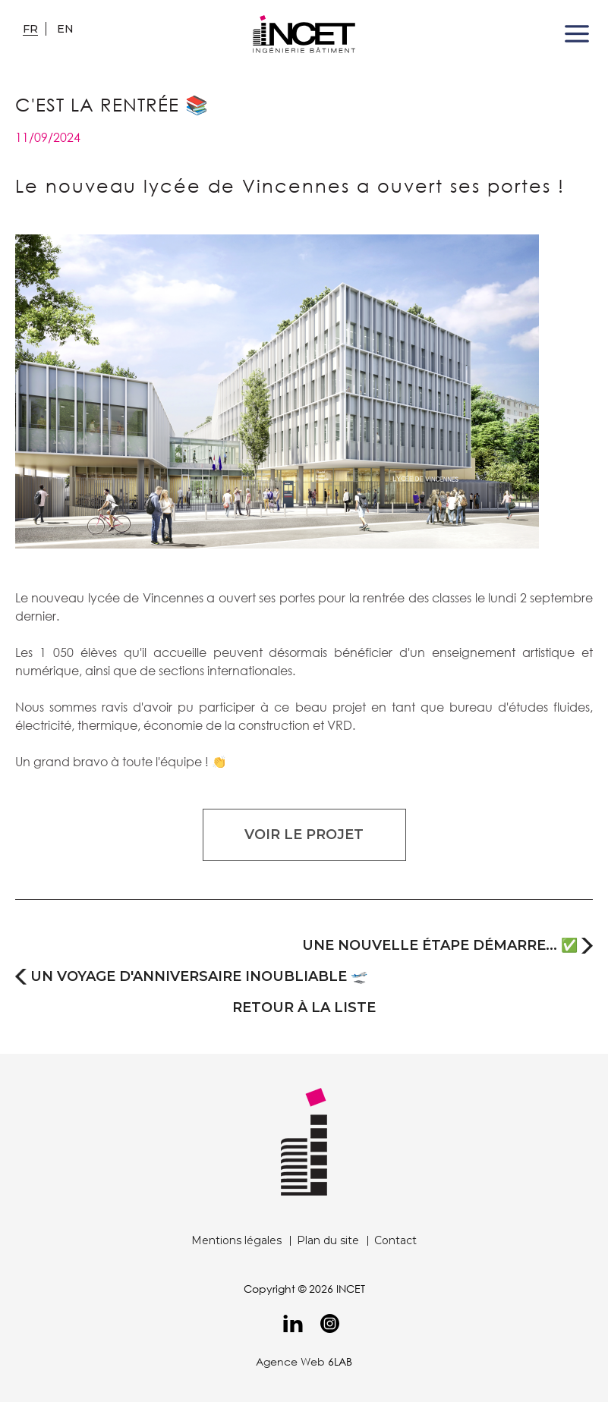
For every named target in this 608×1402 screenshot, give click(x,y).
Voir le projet (304, 834)
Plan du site (328, 1240)
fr (30, 29)
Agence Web (290, 1361)
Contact (395, 1240)
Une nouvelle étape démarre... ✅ (440, 946)
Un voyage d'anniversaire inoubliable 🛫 (198, 977)
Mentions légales (236, 1240)
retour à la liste (304, 1008)
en (65, 29)
